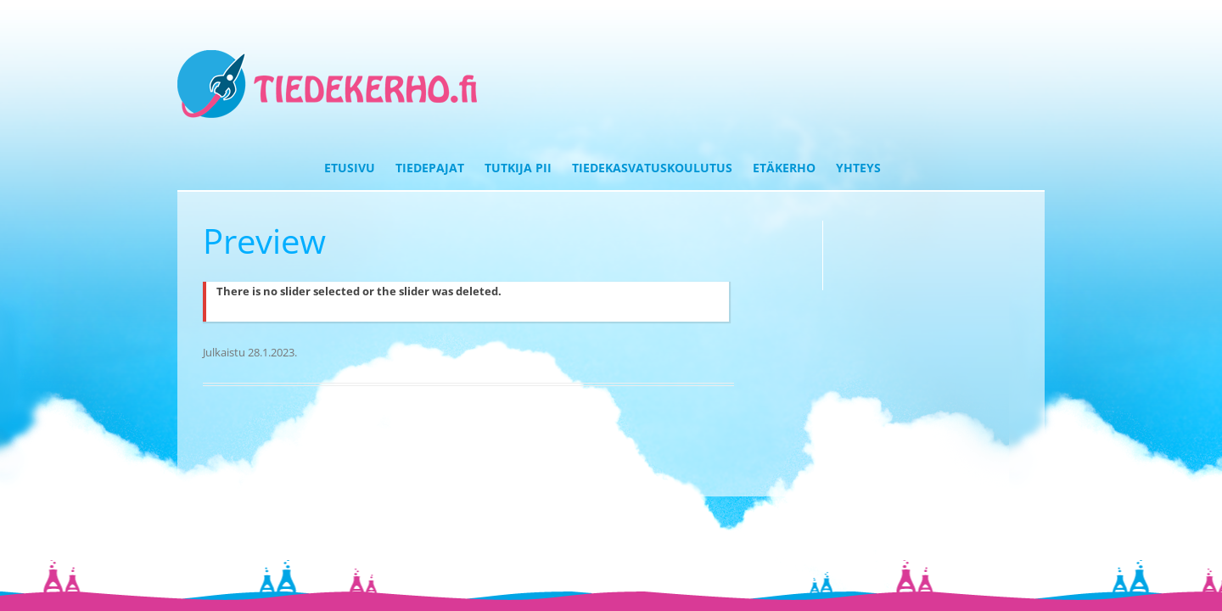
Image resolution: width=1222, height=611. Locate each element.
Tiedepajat (429, 168)
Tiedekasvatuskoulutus (652, 168)
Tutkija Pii (518, 168)
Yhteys (858, 168)
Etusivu (349, 168)
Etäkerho (784, 168)
